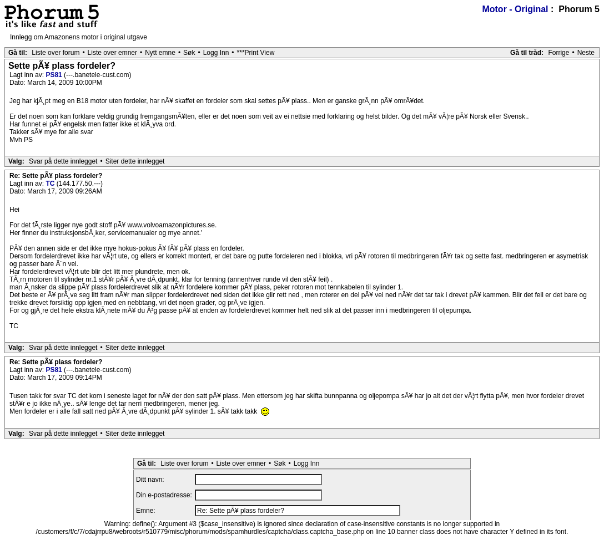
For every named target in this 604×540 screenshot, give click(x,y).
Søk (189, 53)
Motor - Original (515, 9)
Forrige (558, 53)
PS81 (55, 75)
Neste (586, 53)
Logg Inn (216, 53)
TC (51, 183)
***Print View (256, 53)
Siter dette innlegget (135, 161)
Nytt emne (160, 53)
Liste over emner (112, 53)
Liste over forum (55, 53)
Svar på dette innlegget (63, 161)
